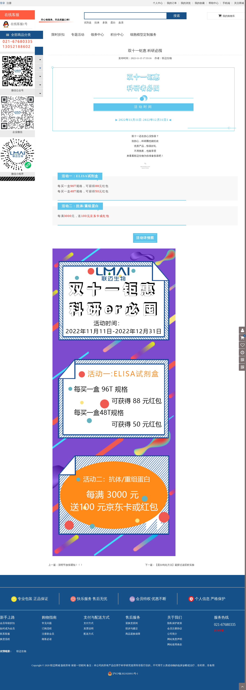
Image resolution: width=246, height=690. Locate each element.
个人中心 (158, 3)
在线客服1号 (15, 24)
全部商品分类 (18, 34)
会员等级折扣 (7, 623)
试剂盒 (87, 22)
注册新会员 (48, 633)
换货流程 (5, 639)
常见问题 (47, 623)
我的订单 (172, 3)
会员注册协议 (174, 628)
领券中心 (97, 34)
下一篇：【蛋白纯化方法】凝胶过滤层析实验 (169, 564)
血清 (120, 22)
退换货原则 (131, 623)
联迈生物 (21, 651)
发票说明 (88, 628)
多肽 (104, 22)
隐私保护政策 (174, 623)
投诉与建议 (131, 628)
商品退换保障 (132, 633)
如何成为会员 (7, 628)
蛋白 (112, 22)
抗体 (97, 22)
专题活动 (77, 34)
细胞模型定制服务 (143, 34)
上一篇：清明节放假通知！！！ (65, 564)
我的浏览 (186, 3)
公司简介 (172, 633)
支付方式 (88, 623)
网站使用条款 (174, 644)
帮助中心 (214, 3)
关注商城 (239, 3)
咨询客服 (219, 630)
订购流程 (47, 628)
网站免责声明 (174, 639)
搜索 (176, 15)
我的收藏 (200, 3)
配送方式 (88, 633)
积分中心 (117, 34)
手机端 (226, 3)
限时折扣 (58, 34)
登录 (2, 3)
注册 (9, 3)
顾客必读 (47, 639)
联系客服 (5, 633)
